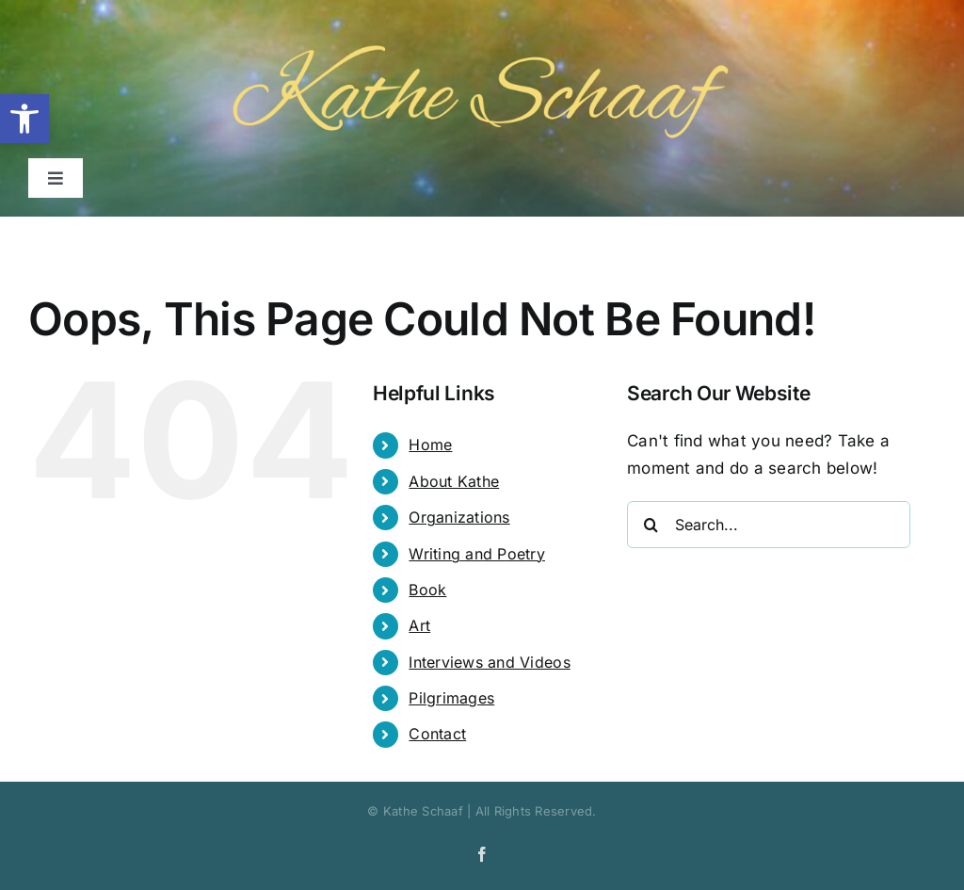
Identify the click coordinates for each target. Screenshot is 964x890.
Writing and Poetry (477, 553)
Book (427, 589)
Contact (437, 733)
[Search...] (768, 524)
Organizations (459, 517)
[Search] (650, 524)
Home (430, 444)
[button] (24, 118)
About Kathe (454, 481)
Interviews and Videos (489, 662)
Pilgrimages (451, 697)
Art (419, 625)
